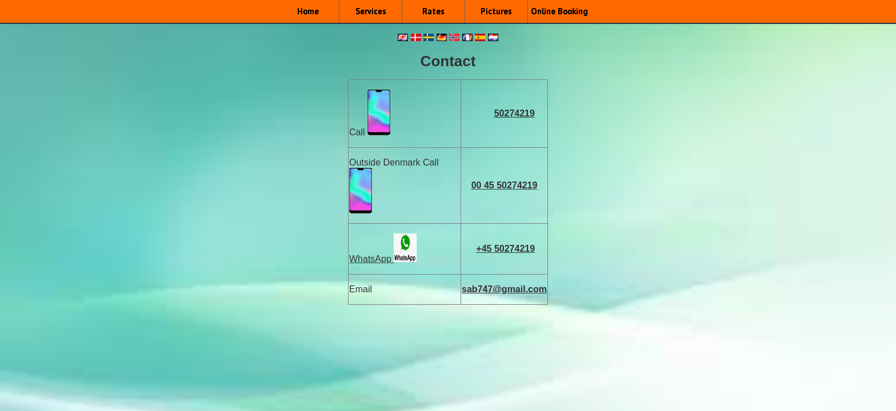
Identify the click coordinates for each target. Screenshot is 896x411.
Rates (433, 11)
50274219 (514, 113)
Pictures (496, 11)
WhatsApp (371, 259)
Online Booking (559, 11)
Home (308, 11)
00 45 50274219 (504, 185)
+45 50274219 (505, 248)
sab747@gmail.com (504, 289)
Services (370, 11)
